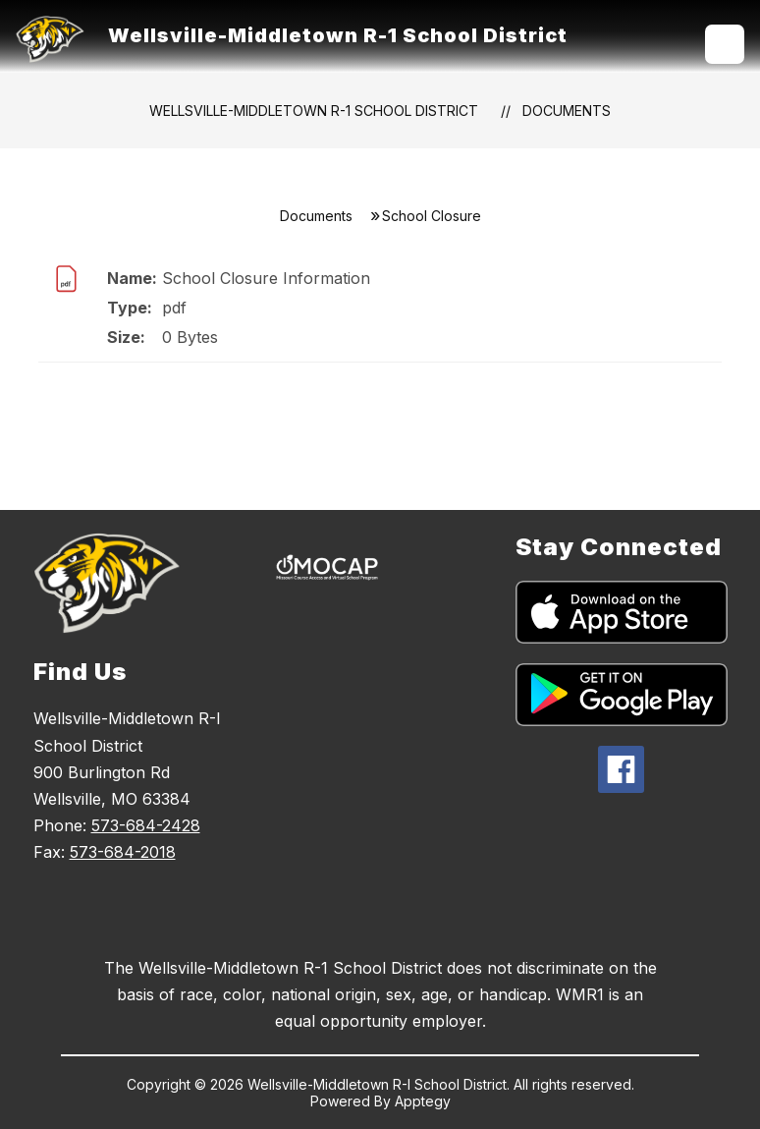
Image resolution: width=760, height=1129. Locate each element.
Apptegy (423, 1101)
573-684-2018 (123, 852)
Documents (566, 110)
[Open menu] (724, 44)
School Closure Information (266, 278)
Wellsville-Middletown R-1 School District (313, 110)
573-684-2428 (145, 825)
